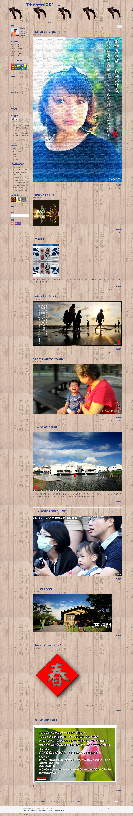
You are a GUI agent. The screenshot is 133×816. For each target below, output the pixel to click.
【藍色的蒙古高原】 (17, 175)
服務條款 (44, 811)
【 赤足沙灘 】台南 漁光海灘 (45, 296)
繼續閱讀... (119, 185)
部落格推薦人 (15, 195)
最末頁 (78, 801)
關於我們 (33, 811)
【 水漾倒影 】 (39, 239)
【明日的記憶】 (16, 159)
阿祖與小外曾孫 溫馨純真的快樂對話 (48, 359)
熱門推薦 (28, 121)
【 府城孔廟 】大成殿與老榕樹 (19, 185)
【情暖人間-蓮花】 (16, 151)
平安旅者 (13, 36)
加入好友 (23, 28)
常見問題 (38, 811)
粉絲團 (25, 814)
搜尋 (30, 215)
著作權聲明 (50, 811)
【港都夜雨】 (15, 149)
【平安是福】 (15, 154)
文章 (27, 22)
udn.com (108, 810)
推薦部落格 (24, 31)
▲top (109, 808)
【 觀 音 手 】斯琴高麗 (17, 187)
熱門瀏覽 (14, 121)
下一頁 (73, 801)
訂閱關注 (23, 33)
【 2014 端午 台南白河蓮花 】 (46, 720)
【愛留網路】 (15, 156)
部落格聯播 (18, 223)
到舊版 (59, 5)
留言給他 (23, 35)
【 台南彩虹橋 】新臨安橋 (43, 195)
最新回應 (21, 119)
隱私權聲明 (57, 811)
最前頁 (35, 801)
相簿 (38, 22)
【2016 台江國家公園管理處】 (45, 427)
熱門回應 (21, 121)
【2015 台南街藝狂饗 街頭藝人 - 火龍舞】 (50, 511)
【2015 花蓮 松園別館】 (43, 589)
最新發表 (14, 119)
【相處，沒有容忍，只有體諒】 (46, 32)
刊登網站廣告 (26, 811)
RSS (12, 223)
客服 (62, 811)
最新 (120, 26)
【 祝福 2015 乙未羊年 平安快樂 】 (48, 645)
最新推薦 (28, 119)
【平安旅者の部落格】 (39, 5)
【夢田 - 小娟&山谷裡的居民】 (19, 169)
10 (68, 801)
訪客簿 (49, 22)
